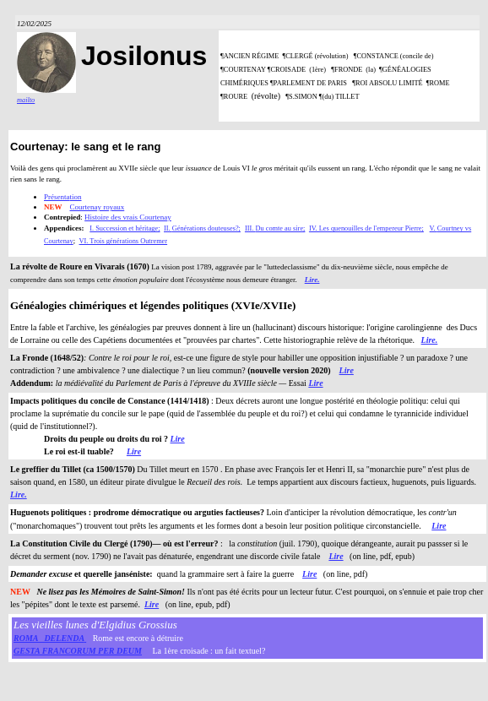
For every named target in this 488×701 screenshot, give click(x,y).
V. (433, 228)
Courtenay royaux (97, 207)
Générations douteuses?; (206, 228)
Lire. (312, 279)
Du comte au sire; (280, 228)
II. (168, 228)
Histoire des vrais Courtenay (127, 217)
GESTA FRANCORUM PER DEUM (78, 650)
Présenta (57, 197)
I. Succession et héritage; (124, 228)
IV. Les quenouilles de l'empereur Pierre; (366, 228)
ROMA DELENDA (49, 638)
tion (76, 197)
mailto (26, 100)
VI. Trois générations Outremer (123, 241)
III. (250, 228)
